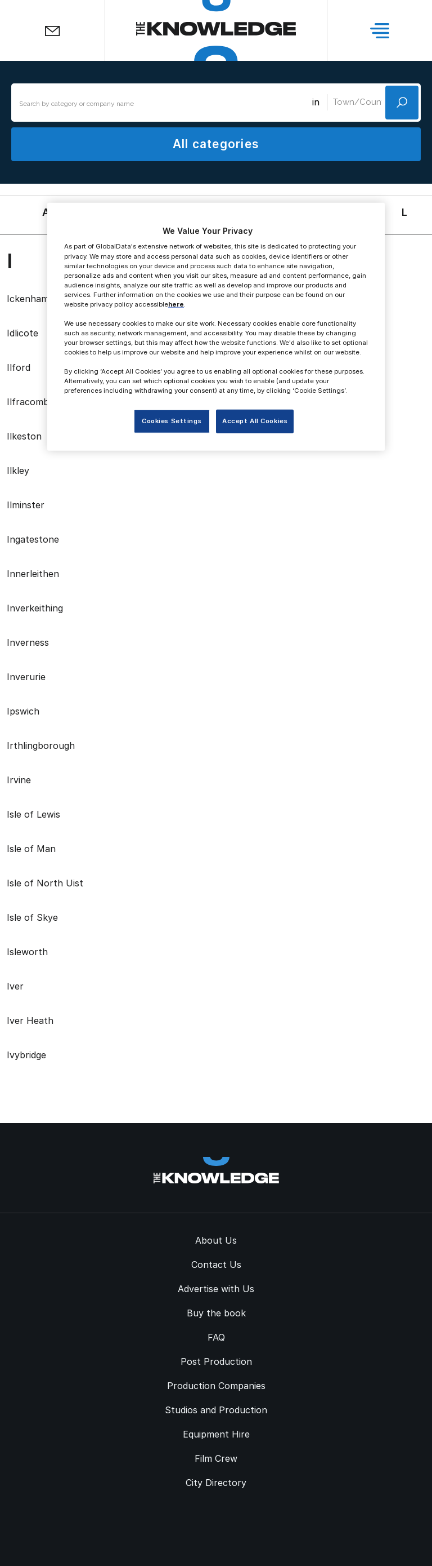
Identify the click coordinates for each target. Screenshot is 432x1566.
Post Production (216, 1361)
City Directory (216, 1482)
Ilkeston (24, 436)
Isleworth (27, 951)
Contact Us (216, 1264)
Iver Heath (30, 1020)
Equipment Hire (216, 1434)
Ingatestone (33, 539)
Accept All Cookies (254, 421)
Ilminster (25, 505)
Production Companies (216, 1385)
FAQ (216, 1337)
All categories (216, 144)
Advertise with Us (216, 1288)
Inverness (28, 642)
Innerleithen (33, 573)
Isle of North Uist (45, 883)
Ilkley (18, 470)
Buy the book (216, 1313)
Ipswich (23, 711)
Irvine (19, 780)
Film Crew (216, 1458)
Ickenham (28, 298)
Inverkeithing (35, 608)
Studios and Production (216, 1410)
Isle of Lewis (33, 814)
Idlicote (22, 333)
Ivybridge (26, 1055)
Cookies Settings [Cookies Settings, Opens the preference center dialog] (171, 421)
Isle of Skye (32, 917)
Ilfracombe (30, 401)
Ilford (18, 367)
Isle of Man (31, 848)
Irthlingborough (41, 745)
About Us (216, 1240)
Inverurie (26, 676)
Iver (15, 986)
